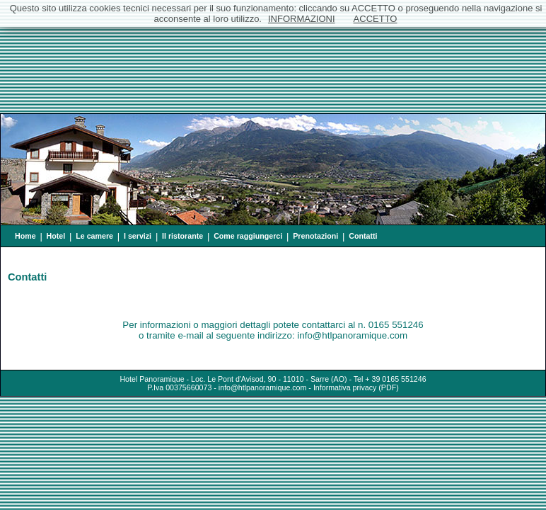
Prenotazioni (315, 236)
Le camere (94, 236)
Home (25, 236)
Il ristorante (182, 236)
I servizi (137, 236)
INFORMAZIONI (301, 18)
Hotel (56, 236)
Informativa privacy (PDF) (356, 387)
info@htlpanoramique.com (263, 387)
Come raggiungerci (248, 236)
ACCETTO (375, 18)
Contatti (363, 236)
